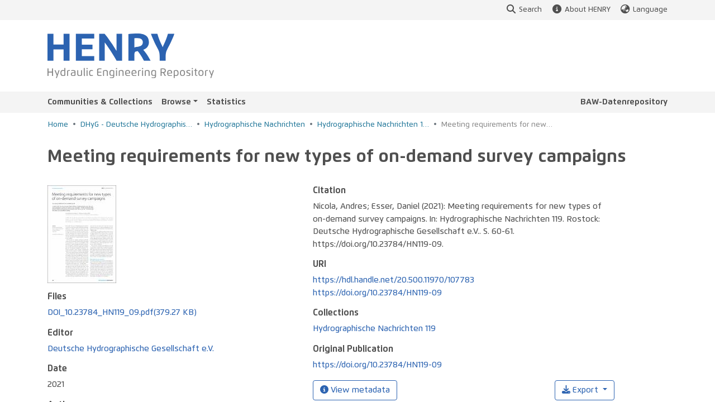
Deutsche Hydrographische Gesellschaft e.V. (130, 312)
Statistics (226, 102)
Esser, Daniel (71, 397)
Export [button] (581, 390)
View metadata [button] (355, 389)
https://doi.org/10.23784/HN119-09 (377, 293)
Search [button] (524, 9)
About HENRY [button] (580, 9)
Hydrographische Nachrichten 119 (373, 124)
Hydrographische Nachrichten (254, 124)
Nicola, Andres (74, 384)
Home (58, 124)
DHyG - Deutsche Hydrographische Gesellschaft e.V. (136, 124)
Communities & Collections (99, 102)
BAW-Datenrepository (624, 102)
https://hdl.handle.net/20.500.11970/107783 (393, 280)
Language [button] (643, 9)
